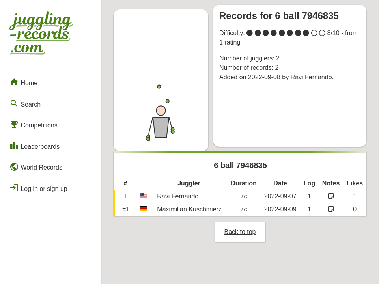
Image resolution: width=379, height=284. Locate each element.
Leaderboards (34, 145)
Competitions (33, 124)
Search (25, 103)
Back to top (240, 231)
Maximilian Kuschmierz (189, 209)
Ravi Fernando (311, 77)
